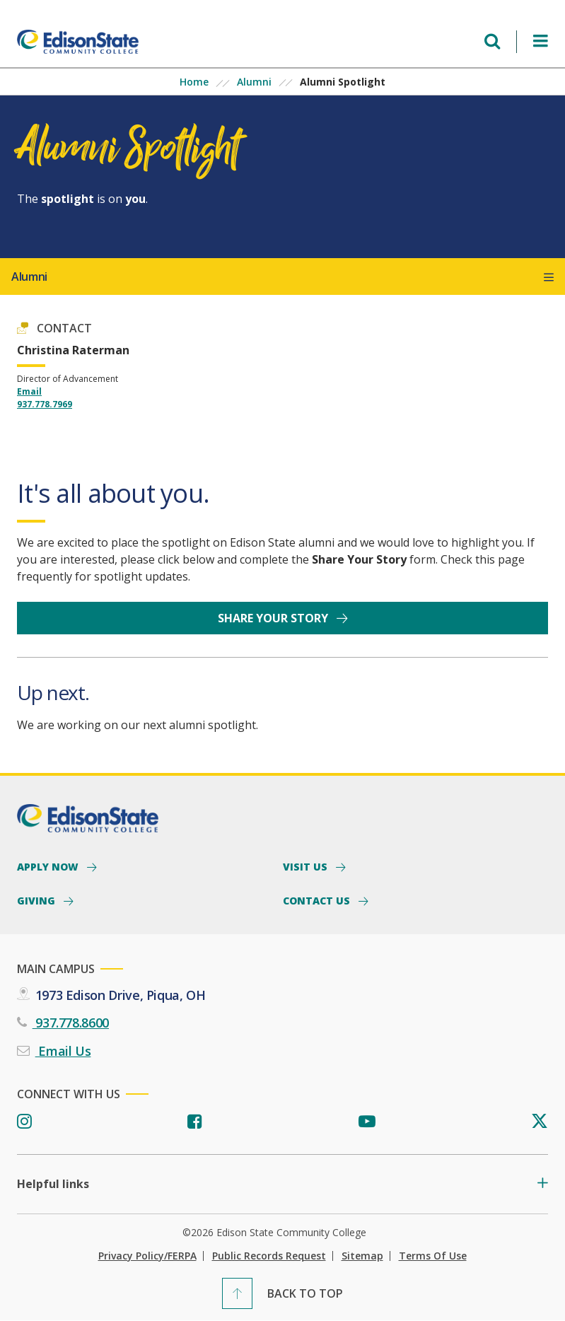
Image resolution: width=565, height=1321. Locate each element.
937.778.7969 (44, 404)
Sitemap (362, 1256)
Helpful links (53, 1184)
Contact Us (318, 900)
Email (29, 391)
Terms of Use (433, 1256)
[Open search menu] (492, 41)
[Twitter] (539, 1121)
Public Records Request (269, 1256)
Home (194, 81)
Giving (37, 900)
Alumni (254, 81)
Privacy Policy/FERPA (147, 1256)
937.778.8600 (71, 1022)
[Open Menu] (540, 41)
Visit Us (306, 866)
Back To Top (305, 1293)
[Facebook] (194, 1122)
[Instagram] (24, 1122)
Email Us (63, 1050)
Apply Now (49, 866)
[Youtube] (367, 1122)
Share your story (274, 618)
